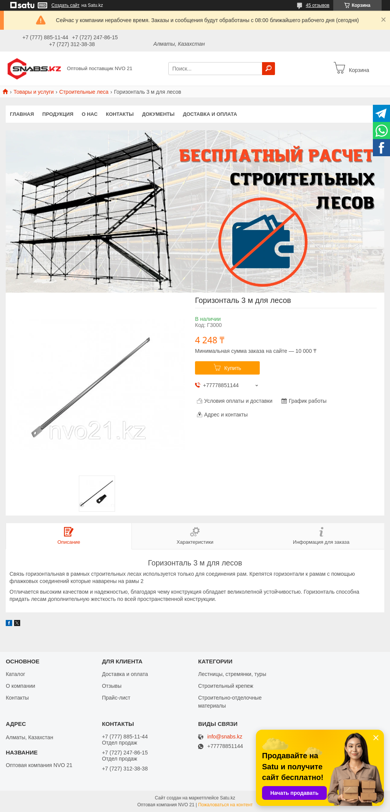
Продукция (57, 114)
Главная (22, 114)
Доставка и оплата (210, 114)
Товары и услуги (33, 92)
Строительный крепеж (225, 686)
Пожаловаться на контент (225, 804)
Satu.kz (227, 798)
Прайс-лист (116, 698)
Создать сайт (65, 5)
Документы (158, 114)
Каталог (15, 674)
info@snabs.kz (224, 737)
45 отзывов (317, 5)
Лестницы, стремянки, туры (232, 674)
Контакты (120, 114)
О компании (20, 686)
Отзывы (111, 686)
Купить (232, 368)
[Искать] (268, 68)
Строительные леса (84, 92)
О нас (90, 114)
